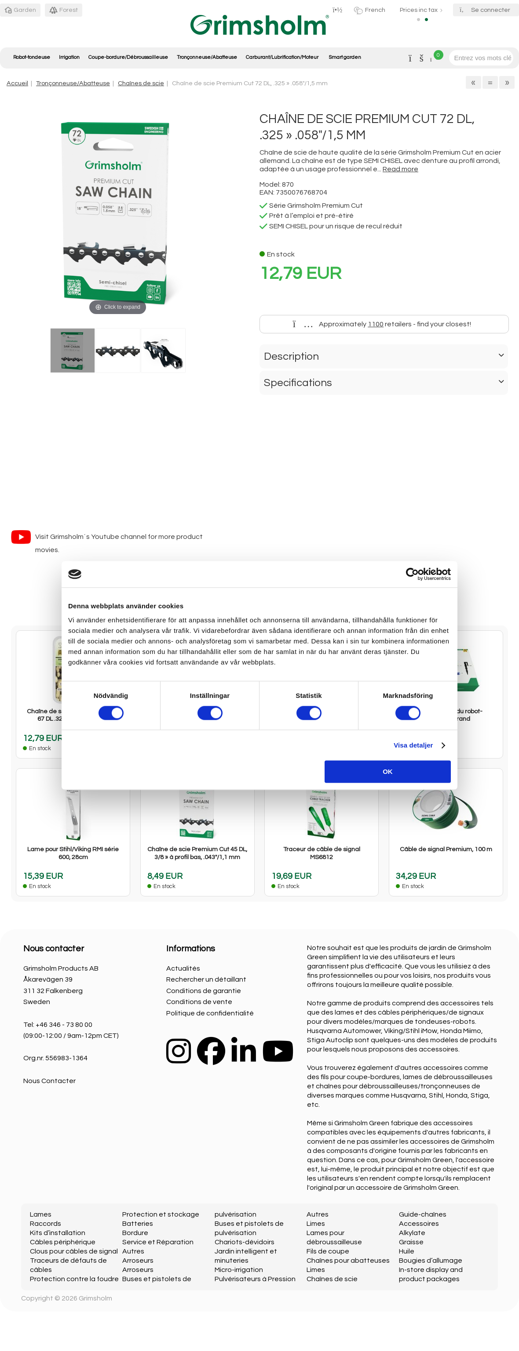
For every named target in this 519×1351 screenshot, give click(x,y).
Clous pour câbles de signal (74, 1251)
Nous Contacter (49, 1080)
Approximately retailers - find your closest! (382, 324)
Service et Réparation (158, 1242)
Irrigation (69, 57)
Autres (133, 1251)
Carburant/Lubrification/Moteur (282, 57)
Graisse (411, 1242)
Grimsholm (95, 1298)
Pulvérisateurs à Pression (255, 1278)
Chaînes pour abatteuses (348, 1260)
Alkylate (412, 1232)
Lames (40, 1214)
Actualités (183, 968)
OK (388, 772)
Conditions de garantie (203, 990)
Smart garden (345, 57)
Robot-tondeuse (31, 57)
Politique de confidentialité (210, 1013)
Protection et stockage (160, 1214)
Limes (316, 1223)
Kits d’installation (57, 1232)
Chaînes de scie (141, 83)
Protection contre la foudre (74, 1278)
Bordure (135, 1232)
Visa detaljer (413, 745)
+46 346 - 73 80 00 (64, 1024)
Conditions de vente (199, 1001)
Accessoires (419, 1223)
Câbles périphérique (62, 1242)
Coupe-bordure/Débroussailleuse (128, 57)
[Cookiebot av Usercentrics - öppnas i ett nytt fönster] (412, 574)
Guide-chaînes (422, 1214)
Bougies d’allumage (430, 1260)
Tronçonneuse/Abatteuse (207, 57)
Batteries (137, 1223)
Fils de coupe (328, 1251)
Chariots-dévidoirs (244, 1242)
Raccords (45, 1223)
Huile (406, 1251)
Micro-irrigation (239, 1269)
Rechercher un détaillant (206, 979)
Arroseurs (138, 1260)
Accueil (17, 83)
